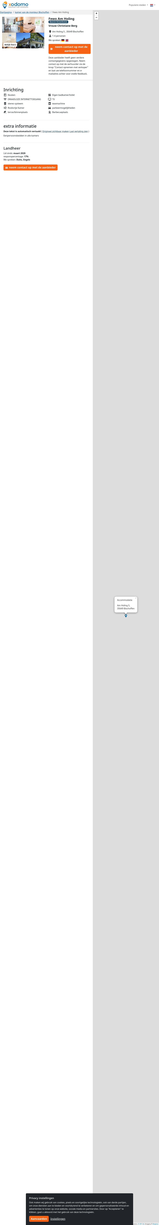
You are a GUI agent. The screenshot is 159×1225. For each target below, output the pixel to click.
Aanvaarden (39, 1219)
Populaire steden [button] (137, 4)
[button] (126, 615)
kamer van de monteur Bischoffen (32, 12)
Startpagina (6, 12)
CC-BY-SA (141, 1224)
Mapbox (155, 1224)
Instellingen (57, 1219)
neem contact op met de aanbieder (69, 49)
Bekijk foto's (10, 44)
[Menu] (152, 5)
